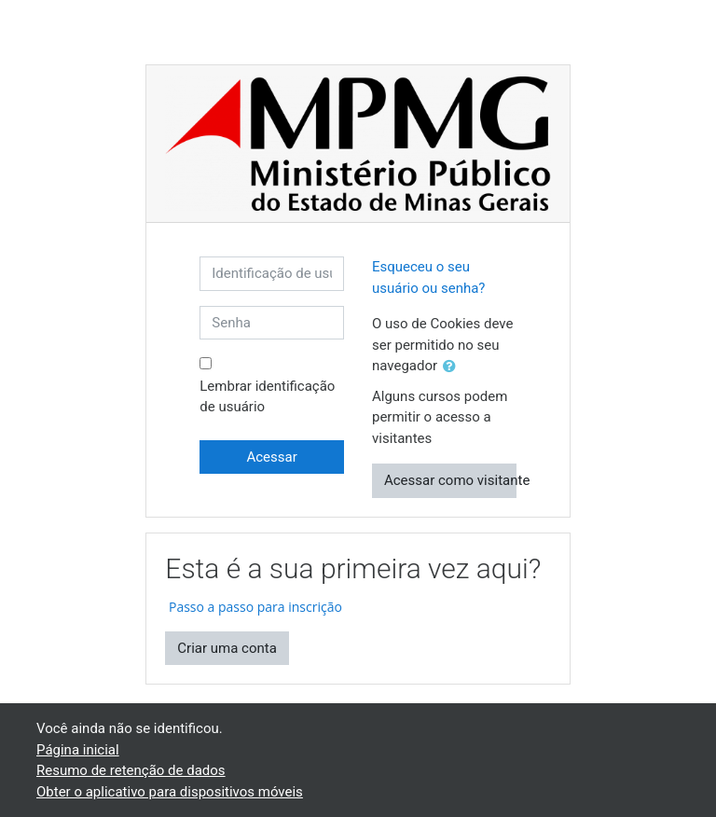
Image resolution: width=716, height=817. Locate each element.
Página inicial (77, 749)
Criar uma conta (227, 648)
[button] (453, 367)
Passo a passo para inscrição (253, 607)
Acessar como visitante (450, 480)
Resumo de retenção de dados (131, 770)
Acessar (271, 457)
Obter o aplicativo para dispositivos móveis (169, 791)
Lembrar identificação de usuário (267, 397)
